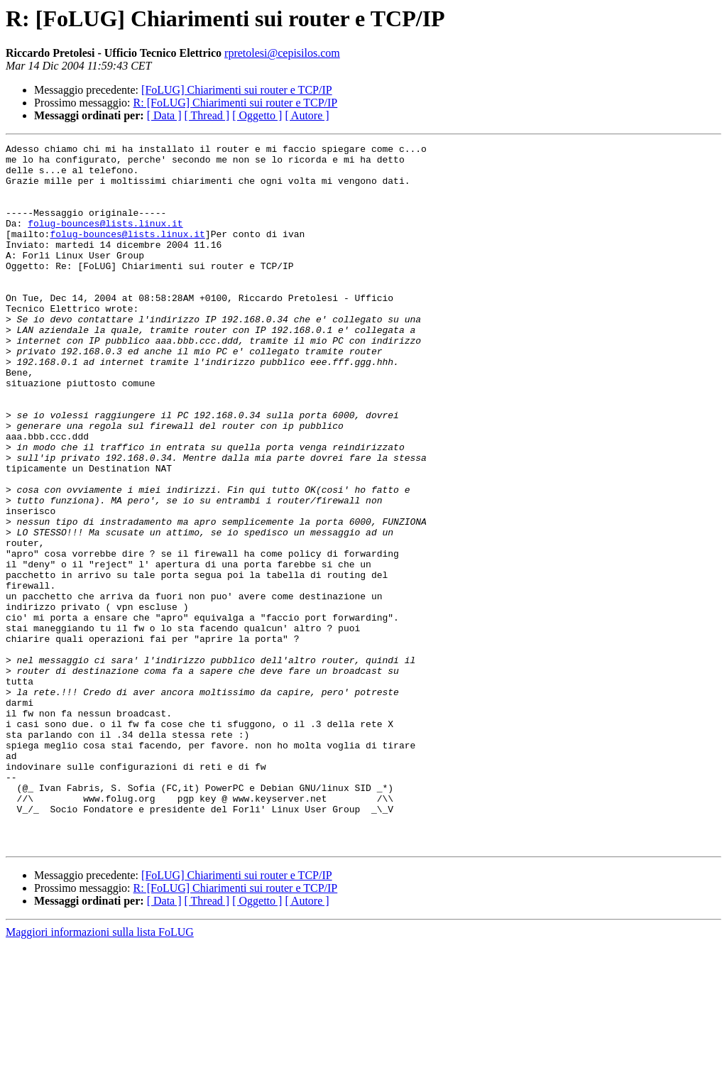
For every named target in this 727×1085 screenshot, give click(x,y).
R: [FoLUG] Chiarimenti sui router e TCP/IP (235, 103)
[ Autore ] (307, 115)
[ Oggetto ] (257, 115)
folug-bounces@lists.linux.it (105, 240)
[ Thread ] (207, 115)
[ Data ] (164, 115)
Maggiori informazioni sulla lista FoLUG (100, 1073)
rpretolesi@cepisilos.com (282, 53)
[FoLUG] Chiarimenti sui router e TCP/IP (236, 90)
